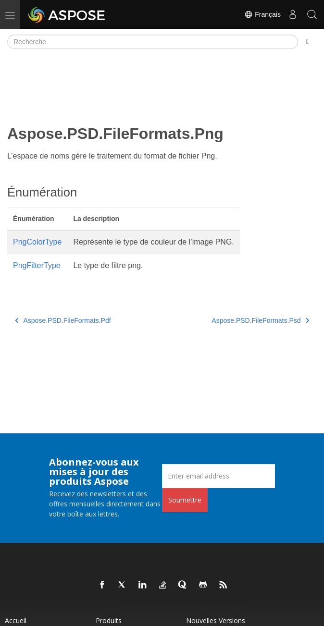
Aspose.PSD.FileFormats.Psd (260, 320)
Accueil (15, 620)
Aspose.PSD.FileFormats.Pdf (63, 320)
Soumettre (184, 499)
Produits (109, 620)
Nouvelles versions (215, 620)
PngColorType (37, 242)
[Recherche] (152, 42)
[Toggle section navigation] (307, 42)
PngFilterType (37, 265)
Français (262, 14)
